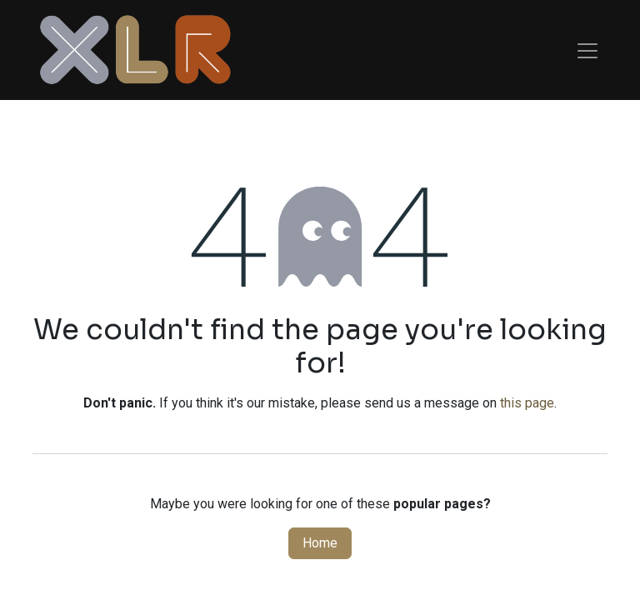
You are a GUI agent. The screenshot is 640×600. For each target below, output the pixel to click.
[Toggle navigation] (588, 50)
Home (320, 543)
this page (527, 403)
